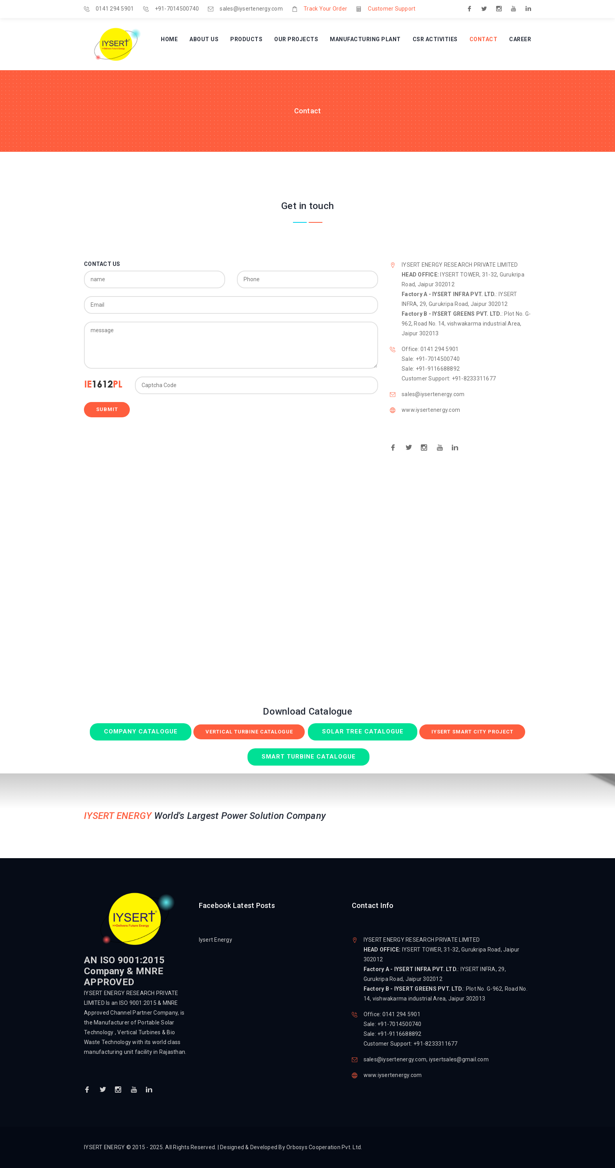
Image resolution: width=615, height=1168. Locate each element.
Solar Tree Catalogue (363, 731)
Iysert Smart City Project (472, 732)
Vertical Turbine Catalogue (249, 732)
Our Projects (296, 39)
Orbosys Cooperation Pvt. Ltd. (324, 1147)
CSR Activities (435, 39)
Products (246, 39)
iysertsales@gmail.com (459, 1059)
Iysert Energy (215, 940)
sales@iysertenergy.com (251, 8)
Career (520, 39)
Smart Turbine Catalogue (309, 756)
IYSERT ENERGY (105, 1147)
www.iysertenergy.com (431, 410)
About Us (203, 39)
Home (169, 39)
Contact (483, 39)
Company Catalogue (141, 731)
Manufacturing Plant (365, 39)
